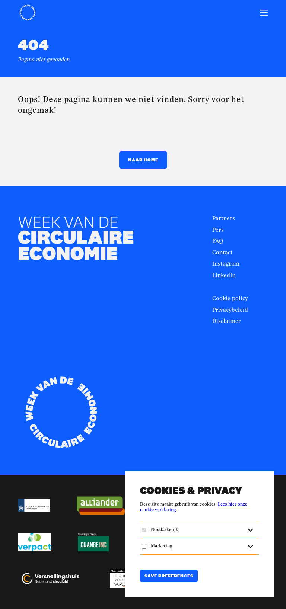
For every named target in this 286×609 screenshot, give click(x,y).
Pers (218, 230)
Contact (222, 253)
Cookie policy (230, 299)
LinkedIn (224, 276)
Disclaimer (226, 321)
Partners (223, 219)
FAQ (217, 241)
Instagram (225, 264)
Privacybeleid (230, 310)
